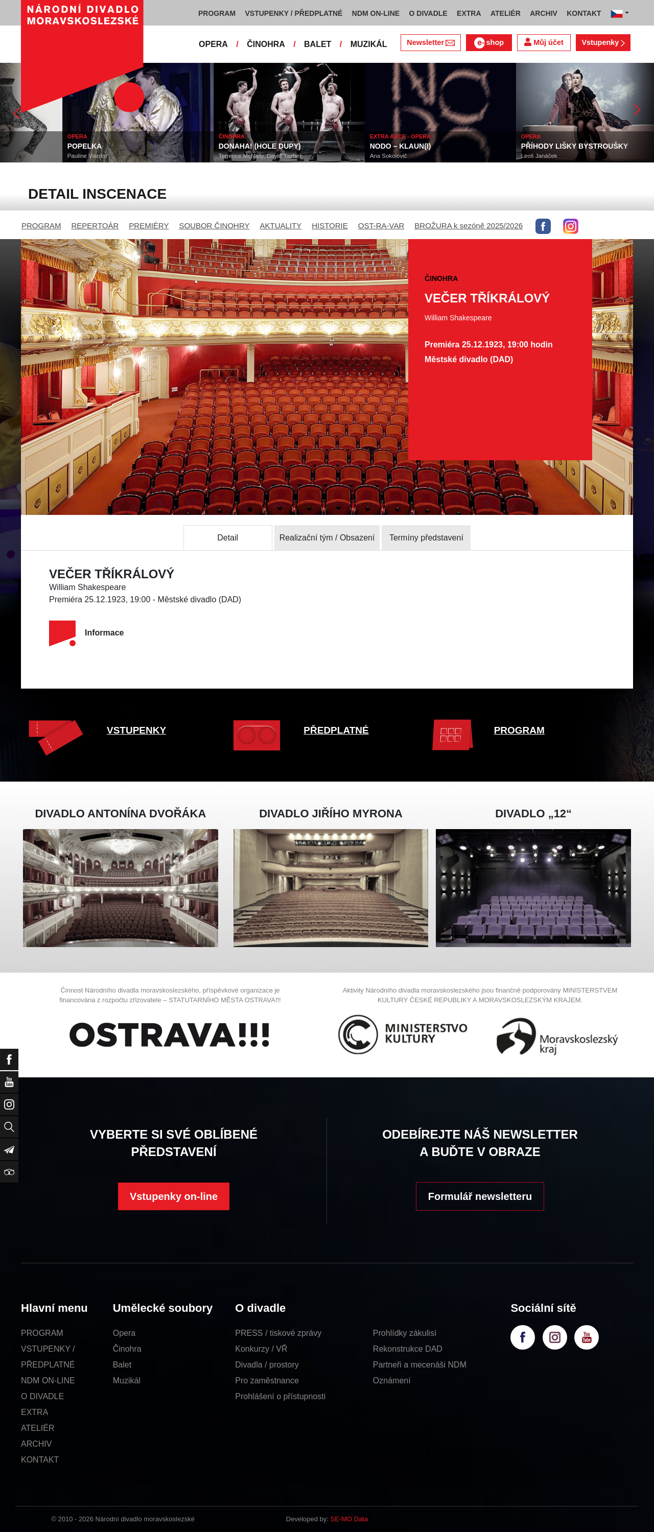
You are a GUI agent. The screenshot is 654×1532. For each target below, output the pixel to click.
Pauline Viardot (176, 156)
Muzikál (127, 1380)
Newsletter (430, 42)
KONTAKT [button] (584, 13)
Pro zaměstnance (267, 1380)
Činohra (127, 1349)
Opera (124, 1333)
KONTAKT (40, 1459)
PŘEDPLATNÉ (335, 730)
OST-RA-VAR (381, 225)
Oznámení (392, 1380)
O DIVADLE (42, 1396)
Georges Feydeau (28, 156)
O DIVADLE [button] (428, 13)
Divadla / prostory (267, 1364)
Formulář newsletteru (480, 1196)
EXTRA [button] (469, 13)
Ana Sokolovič (477, 156)
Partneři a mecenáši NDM (419, 1364)
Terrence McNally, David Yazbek (349, 156)
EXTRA (34, 1412)
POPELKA (173, 146)
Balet (122, 1364)
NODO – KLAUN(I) (489, 146)
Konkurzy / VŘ (261, 1349)
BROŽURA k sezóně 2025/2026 (468, 225)
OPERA (213, 44)
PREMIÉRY (149, 225)
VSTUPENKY (136, 730)
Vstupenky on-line (174, 1196)
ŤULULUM (22, 146)
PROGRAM (41, 225)
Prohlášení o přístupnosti (280, 1396)
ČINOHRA (266, 44)
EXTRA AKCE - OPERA (489, 136)
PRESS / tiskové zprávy (278, 1333)
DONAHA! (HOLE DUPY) (349, 146)
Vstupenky (602, 42)
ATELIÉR (38, 1428)
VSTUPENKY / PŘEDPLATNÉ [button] (294, 13)
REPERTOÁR (95, 225)
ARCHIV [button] (543, 13)
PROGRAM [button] (217, 13)
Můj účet (543, 42)
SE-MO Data (349, 1519)
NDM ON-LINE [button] (376, 13)
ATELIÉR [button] (506, 13)
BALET (317, 44)
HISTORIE (330, 225)
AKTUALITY (280, 225)
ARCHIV (36, 1444)
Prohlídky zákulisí (405, 1333)
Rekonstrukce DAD (407, 1349)
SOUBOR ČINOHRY (214, 225)
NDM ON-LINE (48, 1380)
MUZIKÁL (369, 44)
